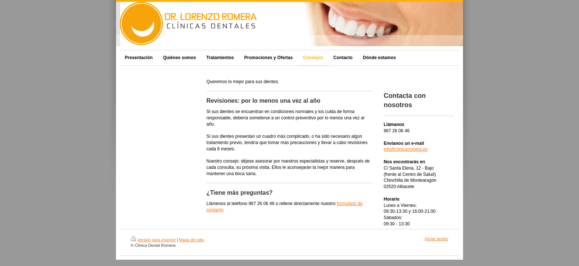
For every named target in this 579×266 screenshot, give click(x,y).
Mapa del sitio (191, 240)
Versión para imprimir (153, 240)
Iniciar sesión (436, 238)
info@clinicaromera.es (406, 149)
